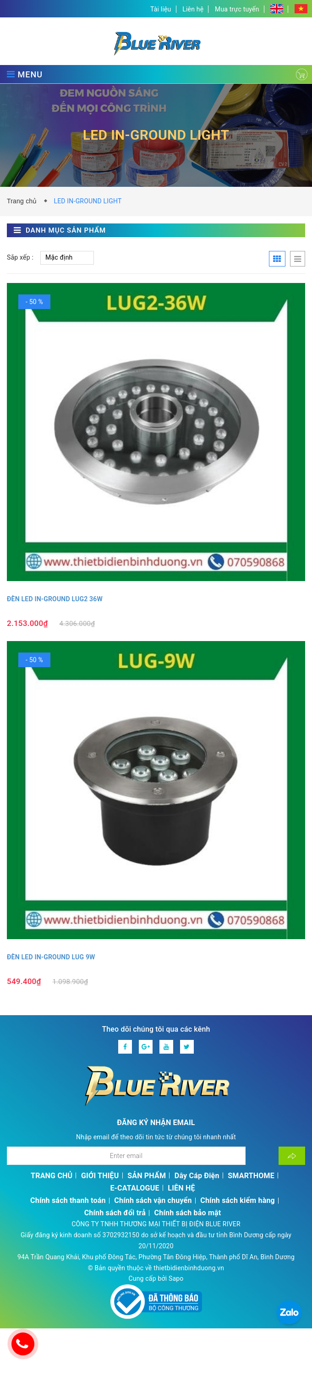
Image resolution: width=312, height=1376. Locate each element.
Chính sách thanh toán (68, 1200)
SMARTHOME (251, 1175)
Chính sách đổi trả (115, 1212)
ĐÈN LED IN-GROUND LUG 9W (51, 957)
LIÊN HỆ (181, 1188)
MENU (25, 74)
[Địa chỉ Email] (126, 1156)
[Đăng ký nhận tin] (292, 1156)
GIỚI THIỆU (100, 1175)
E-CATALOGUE (134, 1188)
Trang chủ (24, 201)
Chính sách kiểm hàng (237, 1200)
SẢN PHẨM (146, 1175)
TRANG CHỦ (51, 1175)
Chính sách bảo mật (187, 1212)
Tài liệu (160, 9)
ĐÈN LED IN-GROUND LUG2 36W (55, 599)
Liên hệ (192, 9)
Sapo (176, 1278)
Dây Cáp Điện (197, 1175)
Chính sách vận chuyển (153, 1200)
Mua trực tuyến (237, 9)
